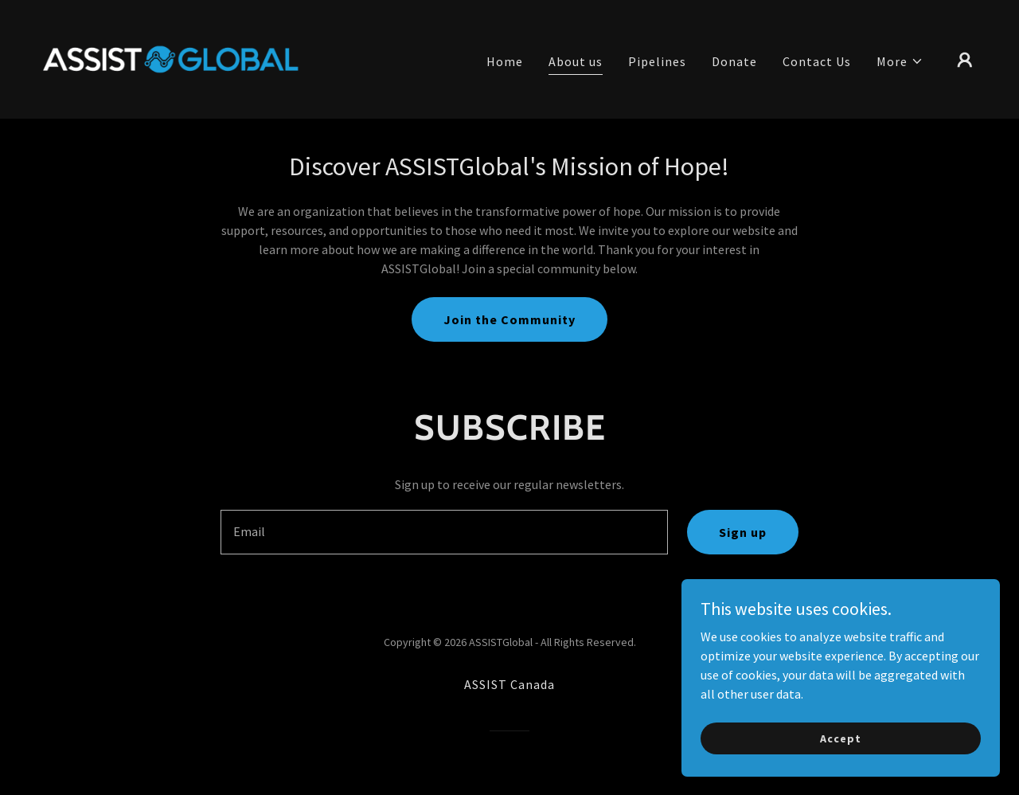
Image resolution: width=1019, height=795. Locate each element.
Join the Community (509, 319)
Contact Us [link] (817, 61)
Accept (840, 737)
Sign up (743, 532)
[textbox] (444, 532)
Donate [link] (734, 61)
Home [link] (504, 61)
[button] (899, 61)
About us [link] (576, 61)
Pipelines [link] (657, 61)
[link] (170, 57)
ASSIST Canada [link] (509, 684)
